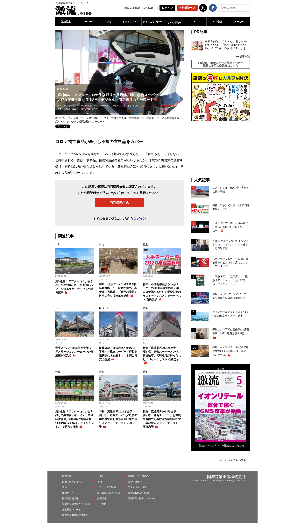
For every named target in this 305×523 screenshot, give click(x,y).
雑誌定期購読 (132, 8)
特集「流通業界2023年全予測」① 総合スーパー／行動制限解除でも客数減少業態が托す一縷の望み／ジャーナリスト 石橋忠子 (162, 419)
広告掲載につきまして (109, 493)
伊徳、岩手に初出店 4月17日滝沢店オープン (231, 207)
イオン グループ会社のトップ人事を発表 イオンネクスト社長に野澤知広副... (230, 244)
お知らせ (102, 476)
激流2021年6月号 (89, 109)
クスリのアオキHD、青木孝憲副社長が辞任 (230, 189)
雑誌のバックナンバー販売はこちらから (222, 445)
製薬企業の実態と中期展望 (76, 504)
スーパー (87, 21)
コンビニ (109, 21)
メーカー (239, 21)
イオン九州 (132, 105)
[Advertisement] (220, 149)
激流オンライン (64, 118)
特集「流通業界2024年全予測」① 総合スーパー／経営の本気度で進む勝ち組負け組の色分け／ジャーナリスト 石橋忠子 (118, 419)
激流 (64, 487)
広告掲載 (148, 8)
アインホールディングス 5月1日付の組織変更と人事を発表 (230, 313)
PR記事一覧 (243, 56)
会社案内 (102, 504)
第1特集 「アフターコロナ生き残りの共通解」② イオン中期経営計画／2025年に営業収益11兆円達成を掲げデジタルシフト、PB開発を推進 (74, 419)
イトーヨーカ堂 (84, 105)
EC (195, 21)
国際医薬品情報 (70, 498)
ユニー (75, 109)
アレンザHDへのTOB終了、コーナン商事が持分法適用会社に (230, 296)
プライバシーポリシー (139, 487)
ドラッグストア (131, 21)
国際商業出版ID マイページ (142, 498)
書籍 (99, 482)
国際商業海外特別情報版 (75, 515)
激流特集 (66, 21)
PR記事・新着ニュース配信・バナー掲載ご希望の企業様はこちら (220, 64)
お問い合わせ (135, 482)
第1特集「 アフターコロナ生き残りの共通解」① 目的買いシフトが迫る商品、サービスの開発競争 (74, 287)
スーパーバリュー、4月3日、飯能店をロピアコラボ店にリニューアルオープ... (230, 262)
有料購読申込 (187, 7)
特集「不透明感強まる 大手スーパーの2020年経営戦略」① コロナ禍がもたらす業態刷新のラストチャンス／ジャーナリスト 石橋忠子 (162, 292)
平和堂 (71, 105)
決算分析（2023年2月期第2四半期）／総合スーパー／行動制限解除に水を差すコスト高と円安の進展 (118, 353)
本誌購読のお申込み (138, 476)
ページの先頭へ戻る (234, 460)
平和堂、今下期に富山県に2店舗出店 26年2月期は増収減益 (230, 331)
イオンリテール (101, 105)
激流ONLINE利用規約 (139, 493)
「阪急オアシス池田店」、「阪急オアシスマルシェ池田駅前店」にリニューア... (230, 280)
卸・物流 (217, 21)
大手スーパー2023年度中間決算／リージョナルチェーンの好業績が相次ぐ (74, 351)
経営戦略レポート (71, 509)
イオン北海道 (63, 109)
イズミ (143, 105)
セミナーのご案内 (106, 487)
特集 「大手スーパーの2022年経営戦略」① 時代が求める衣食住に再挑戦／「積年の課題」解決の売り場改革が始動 (118, 290)
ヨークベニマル (117, 105)
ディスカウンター (152, 21)
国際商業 (67, 476)
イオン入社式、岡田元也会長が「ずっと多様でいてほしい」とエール (230, 227)
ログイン (167, 7)
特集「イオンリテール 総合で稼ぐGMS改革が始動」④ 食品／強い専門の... (230, 351)
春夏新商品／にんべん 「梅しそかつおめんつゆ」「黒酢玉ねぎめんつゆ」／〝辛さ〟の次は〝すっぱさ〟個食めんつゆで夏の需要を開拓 (227, 45)
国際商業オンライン (72, 482)
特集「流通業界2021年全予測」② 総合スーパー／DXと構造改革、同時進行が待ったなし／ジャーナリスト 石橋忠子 (162, 353)
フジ (150, 105)
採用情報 (102, 498)
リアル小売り (174, 21)
